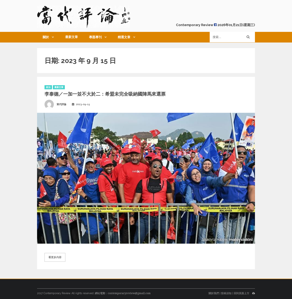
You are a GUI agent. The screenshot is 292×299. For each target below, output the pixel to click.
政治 (48, 87)
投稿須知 (226, 293)
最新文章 (71, 37)
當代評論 (61, 104)
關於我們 (214, 293)
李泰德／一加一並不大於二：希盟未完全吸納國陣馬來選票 (105, 94)
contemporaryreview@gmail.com (129, 293)
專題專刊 (95, 37)
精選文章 (124, 37)
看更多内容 (54, 257)
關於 (46, 37)
